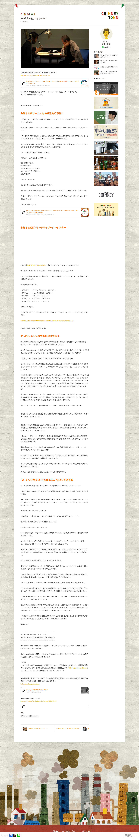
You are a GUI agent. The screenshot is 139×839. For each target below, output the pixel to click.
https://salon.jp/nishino (30, 684)
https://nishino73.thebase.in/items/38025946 (38, 701)
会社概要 (56, 831)
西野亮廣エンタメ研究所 (131, 835)
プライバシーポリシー (70, 831)
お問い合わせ (86, 831)
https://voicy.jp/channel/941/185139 (35, 75)
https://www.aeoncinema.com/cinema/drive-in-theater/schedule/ (47, 321)
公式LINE (106, 47)
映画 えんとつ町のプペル (36, 265)
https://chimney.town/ (78, 668)
